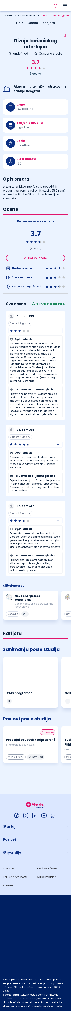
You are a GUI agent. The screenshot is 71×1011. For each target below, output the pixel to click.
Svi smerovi (9, 15)
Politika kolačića (46, 877)
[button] (35, 331)
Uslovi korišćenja (46, 868)
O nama (8, 868)
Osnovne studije (29, 15)
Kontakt (8, 885)
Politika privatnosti (15, 877)
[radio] (27, 68)
